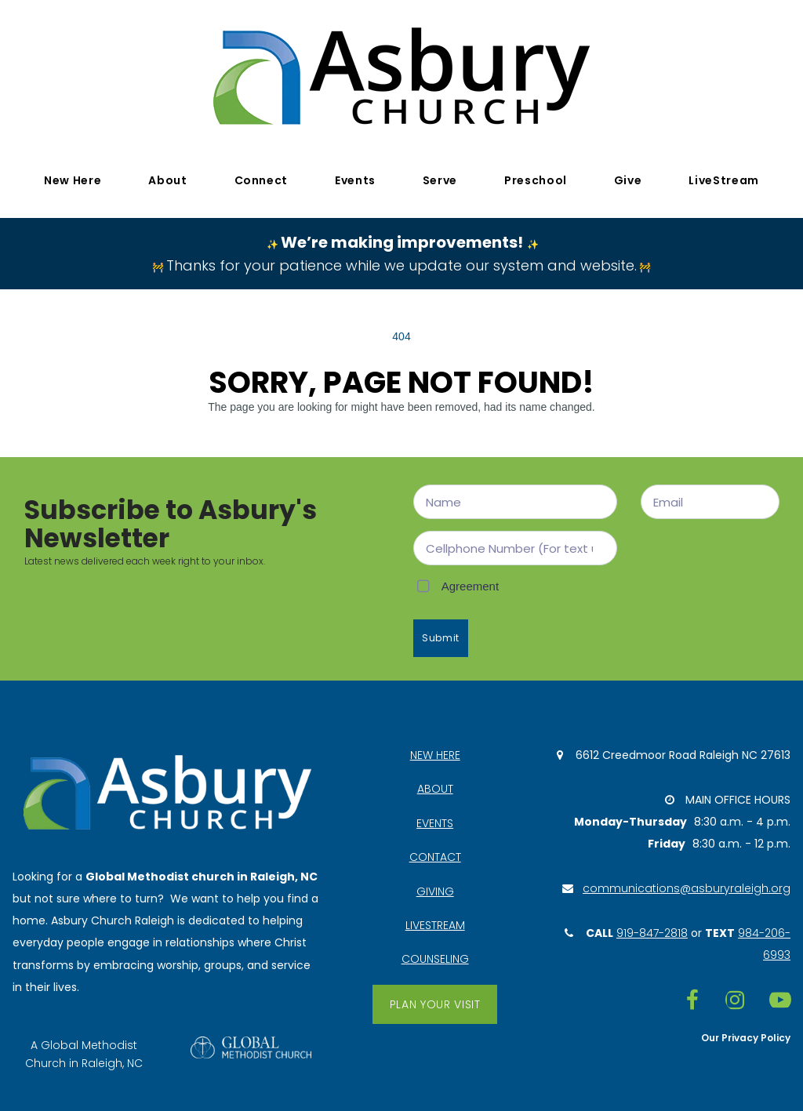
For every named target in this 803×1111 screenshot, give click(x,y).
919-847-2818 (652, 933)
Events (355, 180)
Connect (261, 180)
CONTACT (435, 855)
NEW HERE (435, 753)
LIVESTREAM (435, 924)
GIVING (435, 890)
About (167, 180)
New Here (72, 180)
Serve (440, 180)
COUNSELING (435, 959)
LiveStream (723, 180)
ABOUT (435, 787)
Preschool (535, 180)
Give (628, 180)
